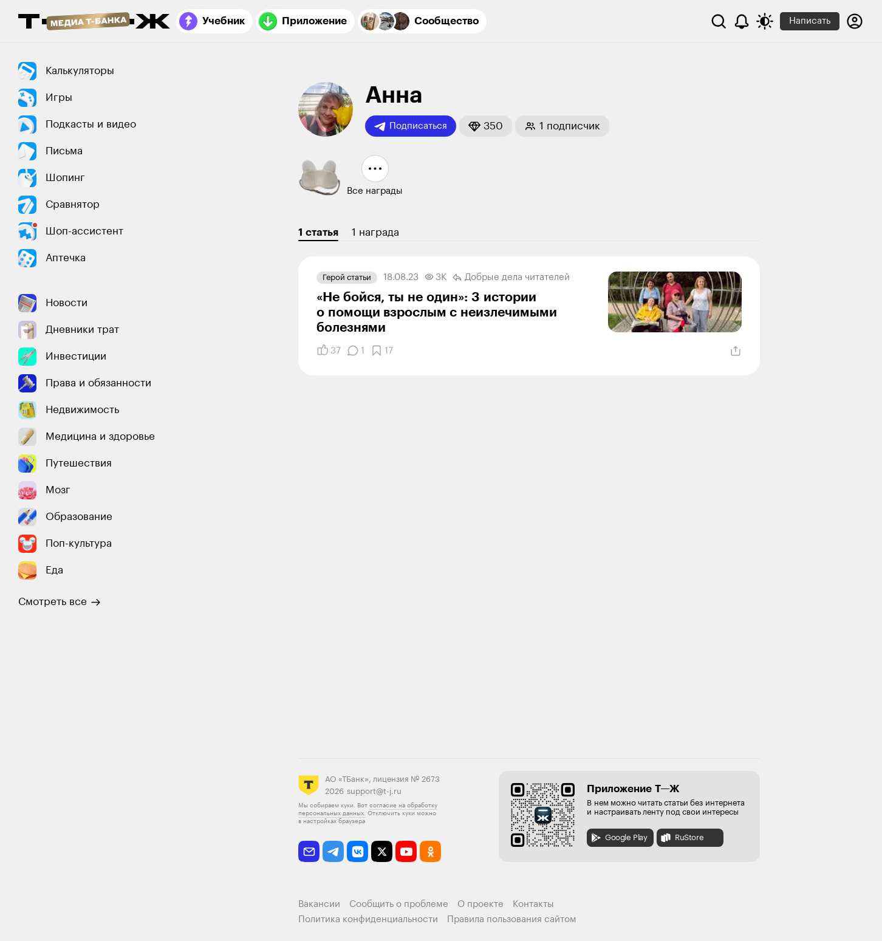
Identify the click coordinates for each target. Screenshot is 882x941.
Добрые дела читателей (511, 277)
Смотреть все (59, 602)
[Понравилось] (328, 350)
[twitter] (381, 851)
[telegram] (333, 851)
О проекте (480, 904)
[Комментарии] (356, 350)
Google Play (619, 838)
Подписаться (410, 126)
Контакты (533, 904)
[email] (309, 851)
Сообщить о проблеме (398, 904)
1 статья (318, 232)
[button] (485, 126)
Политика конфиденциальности (368, 919)
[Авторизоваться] (855, 21)
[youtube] (406, 851)
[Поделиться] (736, 351)
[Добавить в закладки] (382, 350)
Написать (809, 21)
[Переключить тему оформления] (765, 21)
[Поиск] (718, 21)
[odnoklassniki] (430, 851)
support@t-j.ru (374, 791)
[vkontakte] (357, 851)
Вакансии (319, 904)
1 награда (375, 232)
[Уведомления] (742, 21)
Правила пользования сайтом (511, 919)
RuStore (681, 838)
